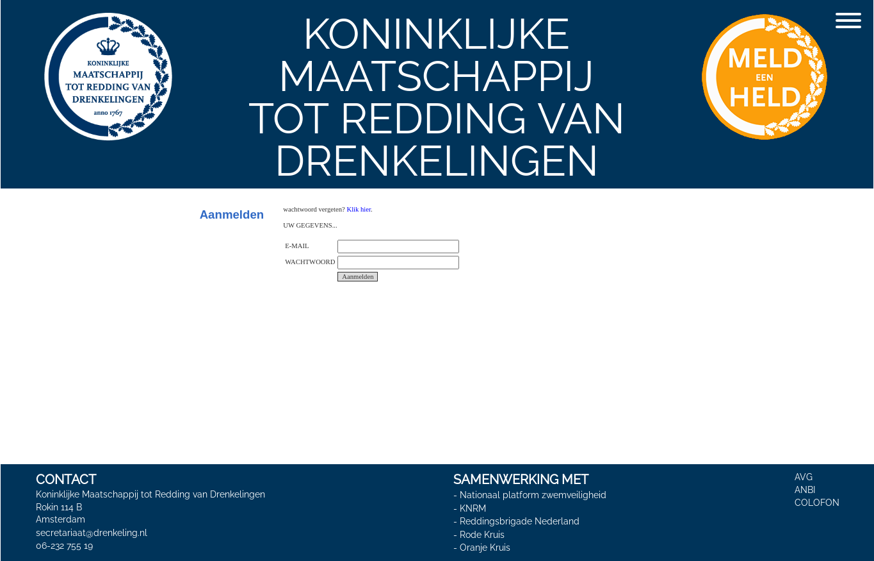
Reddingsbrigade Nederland (519, 521)
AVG (804, 477)
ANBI (805, 490)
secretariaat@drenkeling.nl (91, 533)
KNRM (473, 508)
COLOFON (817, 503)
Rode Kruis (482, 535)
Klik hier (358, 209)
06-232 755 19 (64, 545)
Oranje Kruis (485, 547)
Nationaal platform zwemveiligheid (533, 495)
